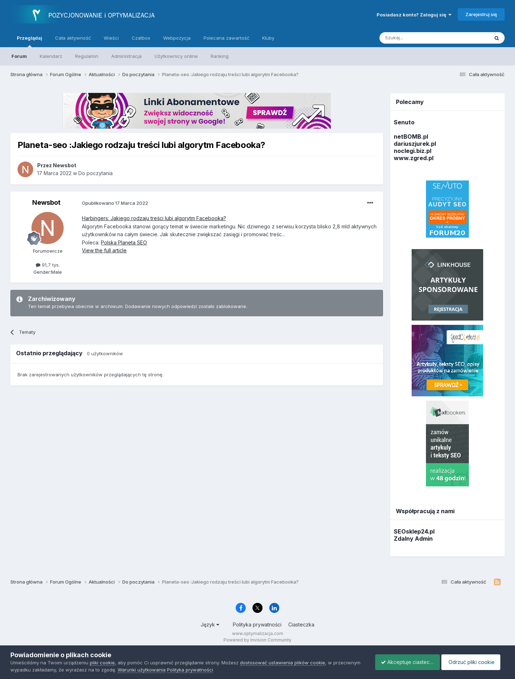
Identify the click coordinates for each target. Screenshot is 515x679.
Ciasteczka (301, 624)
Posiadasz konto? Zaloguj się (414, 15)
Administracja (126, 56)
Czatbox (141, 38)
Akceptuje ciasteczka (404, 662)
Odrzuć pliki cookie (473, 662)
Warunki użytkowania (170, 670)
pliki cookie (102, 662)
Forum (19, 56)
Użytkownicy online (176, 56)
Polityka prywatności (257, 624)
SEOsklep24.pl (414, 531)
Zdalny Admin (413, 538)
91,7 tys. (48, 265)
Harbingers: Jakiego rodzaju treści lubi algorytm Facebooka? (154, 218)
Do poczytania (95, 173)
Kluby (268, 38)
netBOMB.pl (411, 136)
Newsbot (46, 202)
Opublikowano (115, 203)
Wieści (111, 38)
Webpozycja (177, 38)
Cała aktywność (73, 38)
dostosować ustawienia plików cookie (282, 662)
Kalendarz (51, 56)
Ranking (220, 56)
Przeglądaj (29, 41)
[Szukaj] (416, 38)
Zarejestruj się (481, 14)
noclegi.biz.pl (412, 150)
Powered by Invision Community (257, 640)
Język (210, 624)
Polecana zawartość (226, 38)
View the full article (104, 250)
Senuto (404, 122)
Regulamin (86, 56)
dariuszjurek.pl (415, 143)
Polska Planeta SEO (124, 242)
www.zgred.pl (413, 158)
